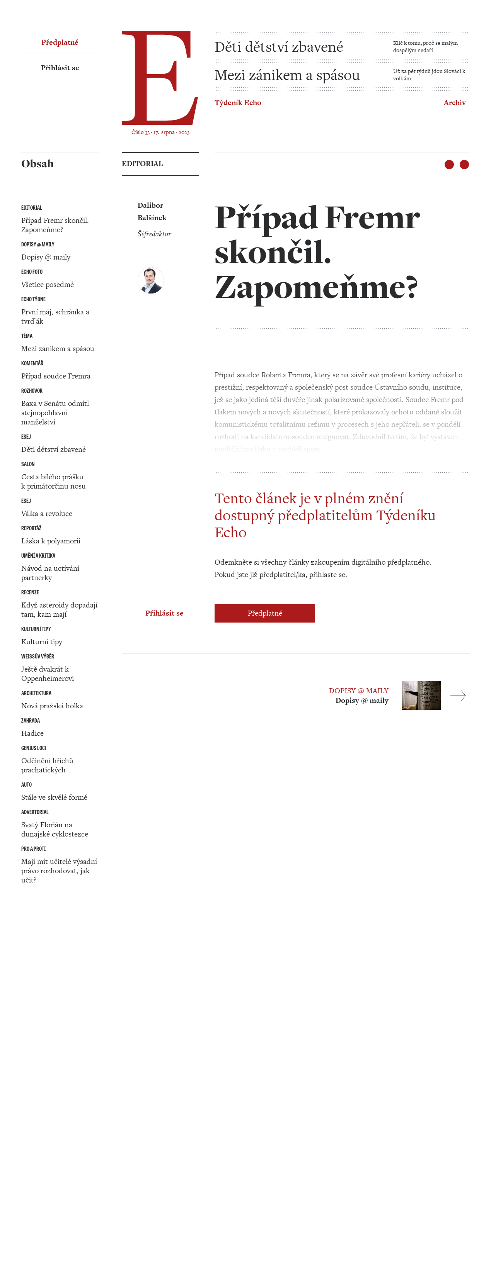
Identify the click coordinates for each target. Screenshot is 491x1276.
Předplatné (265, 613)
